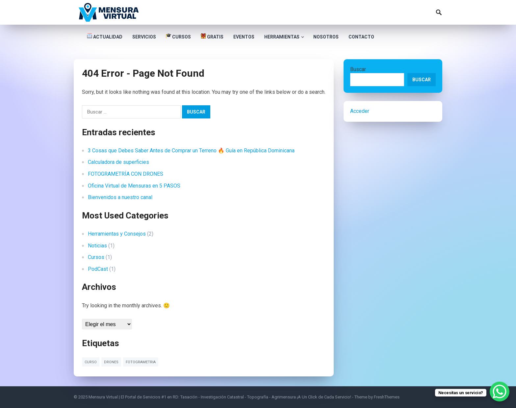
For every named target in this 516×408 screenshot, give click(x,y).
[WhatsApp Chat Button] (499, 391)
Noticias (97, 245)
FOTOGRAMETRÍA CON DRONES (125, 174)
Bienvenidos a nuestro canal (120, 197)
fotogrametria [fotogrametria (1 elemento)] (141, 362)
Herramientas (281, 36)
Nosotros (326, 36)
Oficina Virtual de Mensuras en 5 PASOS (134, 186)
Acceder (359, 111)
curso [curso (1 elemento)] (91, 362)
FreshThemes (387, 397)
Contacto (361, 36)
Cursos (178, 36)
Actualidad (104, 36)
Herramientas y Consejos (117, 234)
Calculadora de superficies (118, 162)
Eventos (243, 36)
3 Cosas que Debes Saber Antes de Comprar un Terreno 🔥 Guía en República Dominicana (191, 150)
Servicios (144, 36)
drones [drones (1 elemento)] (111, 362)
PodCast (98, 269)
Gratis (212, 36)
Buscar (358, 69)
